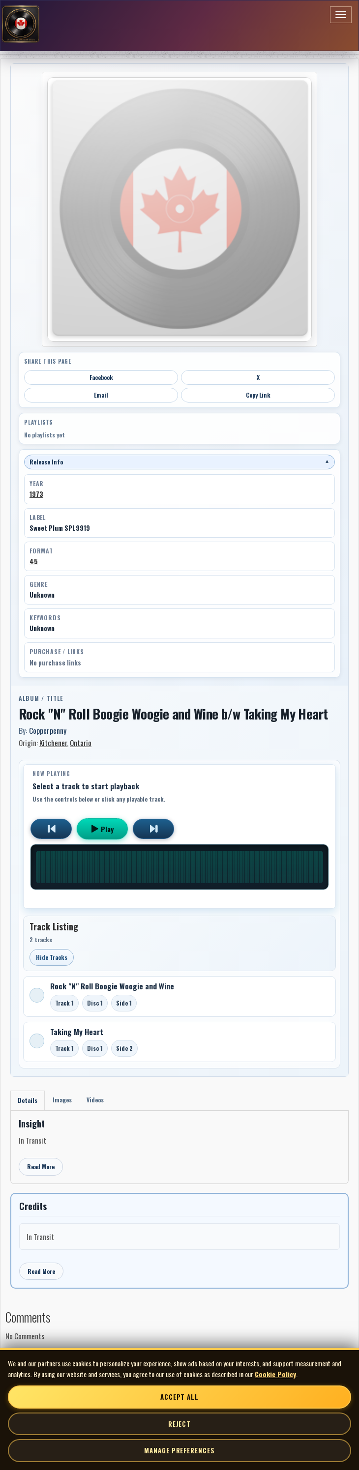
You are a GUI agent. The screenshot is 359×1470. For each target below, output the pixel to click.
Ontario (80, 742)
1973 (36, 494)
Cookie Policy (275, 1374)
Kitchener (53, 742)
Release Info (179, 462)
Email (101, 395)
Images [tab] (62, 1099)
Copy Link (258, 395)
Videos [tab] (95, 1099)
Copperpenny (47, 730)
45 (34, 561)
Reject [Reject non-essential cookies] (179, 1424)
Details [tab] (27, 1100)
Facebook (101, 377)
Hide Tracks (51, 957)
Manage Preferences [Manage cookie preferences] (179, 1450)
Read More (41, 1166)
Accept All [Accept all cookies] (179, 1397)
